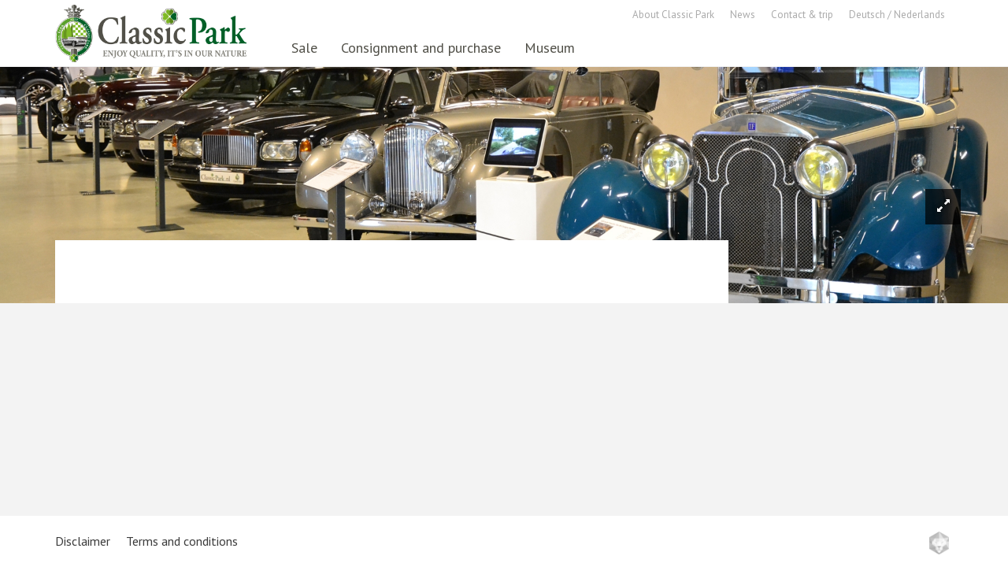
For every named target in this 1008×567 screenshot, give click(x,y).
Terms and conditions (182, 541)
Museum (549, 48)
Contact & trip (802, 14)
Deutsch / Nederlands (897, 14)
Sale (304, 48)
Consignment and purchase (421, 48)
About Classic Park (673, 14)
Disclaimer (82, 541)
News (742, 14)
